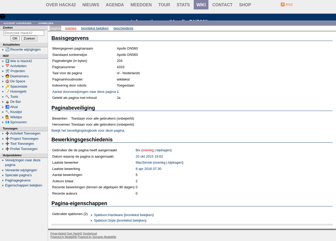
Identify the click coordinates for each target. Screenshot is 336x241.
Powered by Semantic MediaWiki (97, 236)
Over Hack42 (61, 5)
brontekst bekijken (139, 215)
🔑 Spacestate (16, 86)
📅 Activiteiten (16, 66)
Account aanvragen (17, 23)
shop (245, 5)
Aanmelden (46, 23)
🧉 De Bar (13, 102)
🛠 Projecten (15, 71)
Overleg (70, 28)
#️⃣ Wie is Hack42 (18, 61)
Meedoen (141, 5)
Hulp (10, 16)
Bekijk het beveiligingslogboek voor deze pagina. (88, 130)
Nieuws (90, 5)
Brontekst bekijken (95, 28)
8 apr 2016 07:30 (148, 169)
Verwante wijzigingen (21, 170)
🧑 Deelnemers (17, 76)
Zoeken (8, 27)
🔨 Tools (11, 97)
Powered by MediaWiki (63, 236)
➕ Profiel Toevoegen (21, 149)
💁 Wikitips (13, 117)
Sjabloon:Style (105, 220)
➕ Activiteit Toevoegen (22, 133)
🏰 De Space (15, 81)
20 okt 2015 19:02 (149, 156)
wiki (201, 5)
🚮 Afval (11, 107)
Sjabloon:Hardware (108, 215)
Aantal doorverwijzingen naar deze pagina (84, 92)
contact (222, 5)
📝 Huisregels (16, 91)
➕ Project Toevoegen (22, 139)
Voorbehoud (90, 233)
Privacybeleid (58, 233)
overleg (148, 150)
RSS (289, 5)
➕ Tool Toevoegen (19, 144)
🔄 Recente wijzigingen (23, 49)
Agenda (115, 5)
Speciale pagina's (18, 175)
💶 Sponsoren (16, 122)
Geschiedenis (123, 28)
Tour (164, 5)
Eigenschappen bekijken (23, 185)
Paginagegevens (18, 180)
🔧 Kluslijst (13, 112)
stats (183, 5)
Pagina (55, 28)
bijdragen (163, 150)
